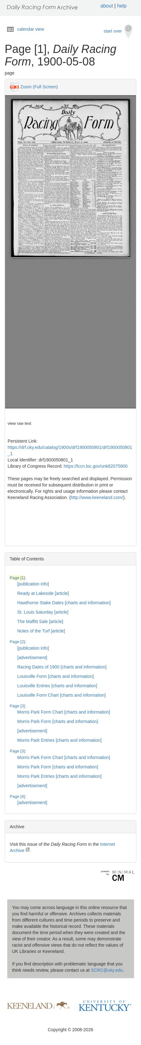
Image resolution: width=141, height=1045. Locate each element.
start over (118, 31)
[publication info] (33, 583)
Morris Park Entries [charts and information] (59, 740)
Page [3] (17, 706)
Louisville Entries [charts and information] (57, 685)
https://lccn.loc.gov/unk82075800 (96, 466)
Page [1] (17, 577)
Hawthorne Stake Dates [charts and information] (64, 602)
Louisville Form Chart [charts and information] (61, 695)
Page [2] (17, 641)
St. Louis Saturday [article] (42, 612)
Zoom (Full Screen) (39, 86)
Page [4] (17, 796)
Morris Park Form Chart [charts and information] (63, 712)
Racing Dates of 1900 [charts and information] (62, 666)
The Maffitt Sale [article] (40, 621)
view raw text (19, 423)
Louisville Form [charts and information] (55, 676)
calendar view (30, 29)
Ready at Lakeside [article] (43, 593)
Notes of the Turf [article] (41, 630)
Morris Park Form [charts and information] (57, 721)
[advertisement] (32, 657)
